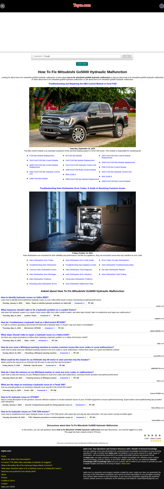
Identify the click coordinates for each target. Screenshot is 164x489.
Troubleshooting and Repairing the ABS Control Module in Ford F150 (82, 84)
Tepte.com (82, 5)
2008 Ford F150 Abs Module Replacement (82, 179)
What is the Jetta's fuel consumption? (16, 459)
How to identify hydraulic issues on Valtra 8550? (25, 297)
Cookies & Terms (8, 481)
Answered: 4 (42, 390)
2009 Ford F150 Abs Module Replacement (118, 162)
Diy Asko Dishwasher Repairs (113, 270)
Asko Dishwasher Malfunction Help (79, 284)
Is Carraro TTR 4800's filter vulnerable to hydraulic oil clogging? (26, 462)
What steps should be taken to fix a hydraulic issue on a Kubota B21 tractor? (31, 468)
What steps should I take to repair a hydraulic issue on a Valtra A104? (35, 335)
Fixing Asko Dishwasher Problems (79, 279)
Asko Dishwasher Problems (40, 279)
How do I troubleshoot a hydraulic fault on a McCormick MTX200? (33, 322)
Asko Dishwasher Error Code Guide (80, 260)
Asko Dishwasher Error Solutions (79, 274)
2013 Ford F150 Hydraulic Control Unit (81, 165)
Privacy (4, 478)
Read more (125, 464)
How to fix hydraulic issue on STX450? (20, 397)
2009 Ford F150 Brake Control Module (81, 170)
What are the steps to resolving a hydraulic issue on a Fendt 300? (33, 384)
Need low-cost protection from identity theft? (18, 471)
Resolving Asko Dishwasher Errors (43, 284)
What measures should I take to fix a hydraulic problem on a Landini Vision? (38, 310)
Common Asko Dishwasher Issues (42, 270)
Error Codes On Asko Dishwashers (115, 260)
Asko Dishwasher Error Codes (41, 260)
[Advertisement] (82, 31)
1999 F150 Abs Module (38, 179)
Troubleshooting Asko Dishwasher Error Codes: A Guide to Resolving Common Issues (82, 188)
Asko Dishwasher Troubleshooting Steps (118, 265)
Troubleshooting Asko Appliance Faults (81, 265)
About (3, 474)
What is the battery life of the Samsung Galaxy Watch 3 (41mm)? (26, 465)
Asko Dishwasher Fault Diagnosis (79, 270)
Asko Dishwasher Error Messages (42, 274)
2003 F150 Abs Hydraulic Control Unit (116, 172)
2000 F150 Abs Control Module (114, 167)
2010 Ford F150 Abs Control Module (43, 160)
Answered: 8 (51, 365)
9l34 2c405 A (107, 177)
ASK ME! (82, 64)
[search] (76, 56)
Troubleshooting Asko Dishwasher (42, 265)
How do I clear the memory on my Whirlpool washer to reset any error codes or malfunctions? (47, 372)
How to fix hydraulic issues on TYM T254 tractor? (25, 411)
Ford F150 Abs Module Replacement (80, 160)
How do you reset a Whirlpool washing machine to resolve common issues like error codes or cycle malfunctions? (57, 347)
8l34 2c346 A (71, 174)
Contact (4, 484)
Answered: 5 (45, 316)
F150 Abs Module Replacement (41, 156)
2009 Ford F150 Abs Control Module (116, 181)
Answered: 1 (43, 340)
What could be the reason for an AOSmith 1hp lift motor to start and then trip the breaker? (45, 360)
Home (3, 456)
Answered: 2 (65, 353)
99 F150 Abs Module (74, 156)
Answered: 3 (79, 303)
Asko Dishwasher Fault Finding (114, 274)
